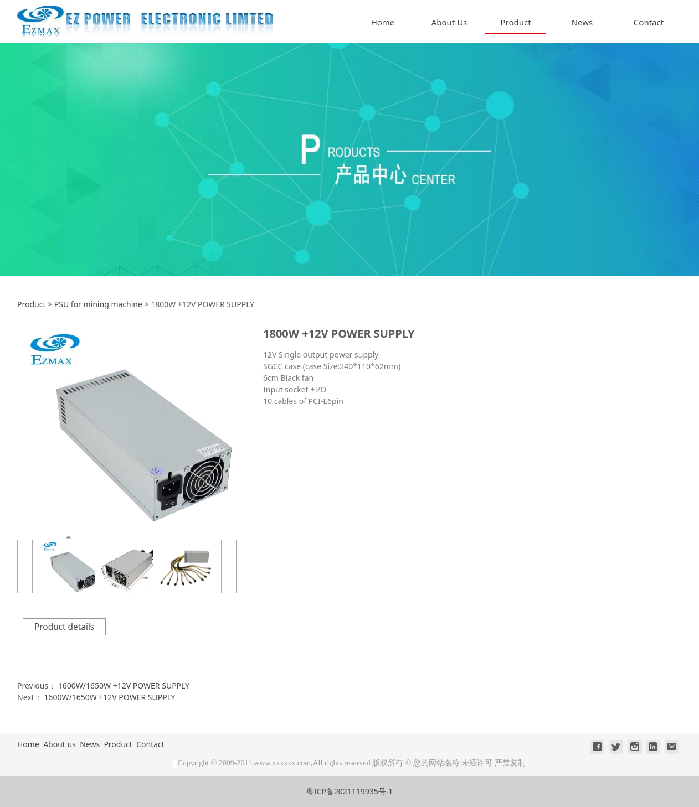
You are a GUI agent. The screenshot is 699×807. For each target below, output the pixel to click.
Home (383, 22)
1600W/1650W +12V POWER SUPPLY (123, 685)
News (582, 22)
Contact (649, 22)
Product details (64, 627)
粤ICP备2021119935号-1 (349, 791)
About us (59, 744)
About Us (449, 22)
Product (515, 22)
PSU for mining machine (98, 304)
